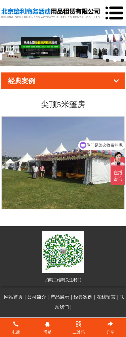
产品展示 (59, 297)
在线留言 (106, 297)
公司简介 (36, 297)
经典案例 (83, 297)
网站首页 (13, 297)
